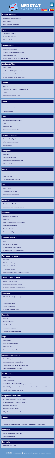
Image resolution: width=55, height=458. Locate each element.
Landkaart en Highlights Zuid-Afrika (13, 70)
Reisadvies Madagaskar (9, 157)
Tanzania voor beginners (9, 328)
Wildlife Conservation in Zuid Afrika (13, 390)
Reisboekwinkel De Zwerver (11, 266)
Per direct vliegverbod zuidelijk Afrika (13, 52)
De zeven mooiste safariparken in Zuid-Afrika (15, 402)
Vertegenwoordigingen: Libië (11, 129)
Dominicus (6, 259)
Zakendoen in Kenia (8, 40)
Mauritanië (6, 219)
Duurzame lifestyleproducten (11, 139)
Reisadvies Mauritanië (9, 228)
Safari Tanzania (7, 325)
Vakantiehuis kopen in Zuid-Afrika (12, 368)
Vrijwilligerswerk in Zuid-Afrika (12, 247)
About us (5, 86)
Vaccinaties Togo (7, 346)
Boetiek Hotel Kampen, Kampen (12, 18)
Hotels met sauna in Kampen (11, 24)
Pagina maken (27, 453)
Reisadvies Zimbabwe (9, 436)
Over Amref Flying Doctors (10, 244)
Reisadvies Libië (7, 126)
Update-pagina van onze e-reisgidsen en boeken (16, 272)
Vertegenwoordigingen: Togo (11, 349)
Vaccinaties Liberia (8, 111)
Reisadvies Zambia (8, 421)
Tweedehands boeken (9, 269)
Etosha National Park (8, 380)
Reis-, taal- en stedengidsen (10, 262)
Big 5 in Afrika (7, 377)
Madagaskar (6, 154)
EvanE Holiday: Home (9, 359)
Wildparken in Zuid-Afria (10, 405)
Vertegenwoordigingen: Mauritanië (12, 232)
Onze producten (7, 145)
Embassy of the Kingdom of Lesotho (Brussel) (15, 89)
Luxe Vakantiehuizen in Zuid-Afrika (13, 362)
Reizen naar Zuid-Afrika (9, 445)
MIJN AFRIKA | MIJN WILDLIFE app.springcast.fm (17, 383)
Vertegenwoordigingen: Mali (11, 194)
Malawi (5, 173)
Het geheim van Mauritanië (10, 216)
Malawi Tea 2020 (7, 176)
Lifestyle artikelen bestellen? (11, 142)
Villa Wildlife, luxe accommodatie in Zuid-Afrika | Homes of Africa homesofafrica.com (27, 387)
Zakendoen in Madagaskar (10, 163)
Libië (4, 123)
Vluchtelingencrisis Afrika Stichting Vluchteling (16, 58)
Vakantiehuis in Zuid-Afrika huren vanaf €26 (15, 365)
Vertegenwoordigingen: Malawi (11, 179)
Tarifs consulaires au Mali (10, 191)
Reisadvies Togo (7, 340)
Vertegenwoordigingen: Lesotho (11, 95)
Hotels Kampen (7, 21)
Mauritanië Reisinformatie (10, 225)
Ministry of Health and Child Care (12, 433)
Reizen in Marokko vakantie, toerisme (13, 207)
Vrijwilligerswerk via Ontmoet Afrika (13, 250)
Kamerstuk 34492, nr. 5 (9, 33)
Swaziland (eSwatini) (9, 303)
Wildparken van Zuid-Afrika (11, 408)
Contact (48, 453)
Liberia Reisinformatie (9, 108)
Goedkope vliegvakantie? (10, 281)
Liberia (5, 105)
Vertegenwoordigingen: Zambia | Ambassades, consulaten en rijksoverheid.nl (24, 424)
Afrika (4, 241)
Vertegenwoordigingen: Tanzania (12, 331)
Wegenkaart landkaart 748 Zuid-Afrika (13, 74)
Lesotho (5, 92)
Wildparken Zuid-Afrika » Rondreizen (13, 412)
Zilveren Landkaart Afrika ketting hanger (14, 77)
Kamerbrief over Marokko (10, 204)
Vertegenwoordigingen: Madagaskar (13, 160)
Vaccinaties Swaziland (9, 306)
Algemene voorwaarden (38, 453)
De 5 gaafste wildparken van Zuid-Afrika (14, 399)
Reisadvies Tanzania (8, 321)
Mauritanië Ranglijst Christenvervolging (14, 222)
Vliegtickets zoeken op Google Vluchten (14, 287)
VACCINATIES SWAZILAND (11, 309)
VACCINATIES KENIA (9, 36)
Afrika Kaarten (7, 67)
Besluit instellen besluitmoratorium (12, 120)
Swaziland (6, 300)
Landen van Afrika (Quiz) (10, 49)
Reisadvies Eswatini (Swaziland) (12, 297)
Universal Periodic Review (10, 343)
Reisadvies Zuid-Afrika (9, 55)
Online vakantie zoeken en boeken (12, 284)
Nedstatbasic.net (17, 453)
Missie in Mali (7, 188)
